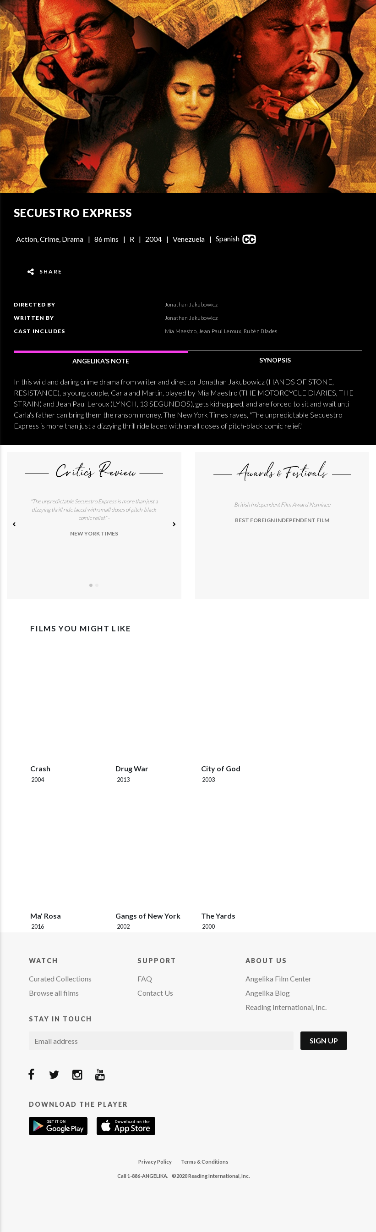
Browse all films (54, 992)
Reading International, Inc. (286, 1007)
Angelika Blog (267, 992)
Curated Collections (60, 978)
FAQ (144, 978)
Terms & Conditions (205, 1162)
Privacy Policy (155, 1162)
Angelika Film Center (278, 978)
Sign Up (324, 1040)
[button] (14, 525)
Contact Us (155, 992)
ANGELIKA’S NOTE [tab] (100, 361)
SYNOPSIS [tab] (275, 360)
